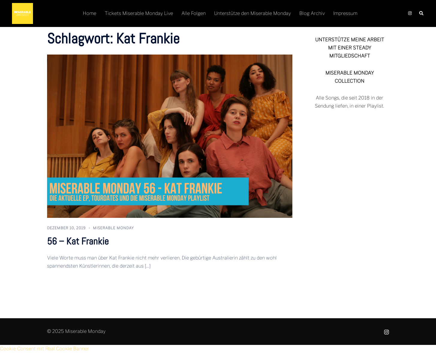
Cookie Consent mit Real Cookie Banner (44, 349)
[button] (421, 13)
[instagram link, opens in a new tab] (409, 13)
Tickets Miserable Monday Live (139, 13)
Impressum (345, 13)
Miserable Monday (113, 228)
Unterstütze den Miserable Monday (252, 13)
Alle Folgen (193, 13)
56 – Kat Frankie (78, 241)
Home (89, 13)
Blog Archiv (312, 13)
